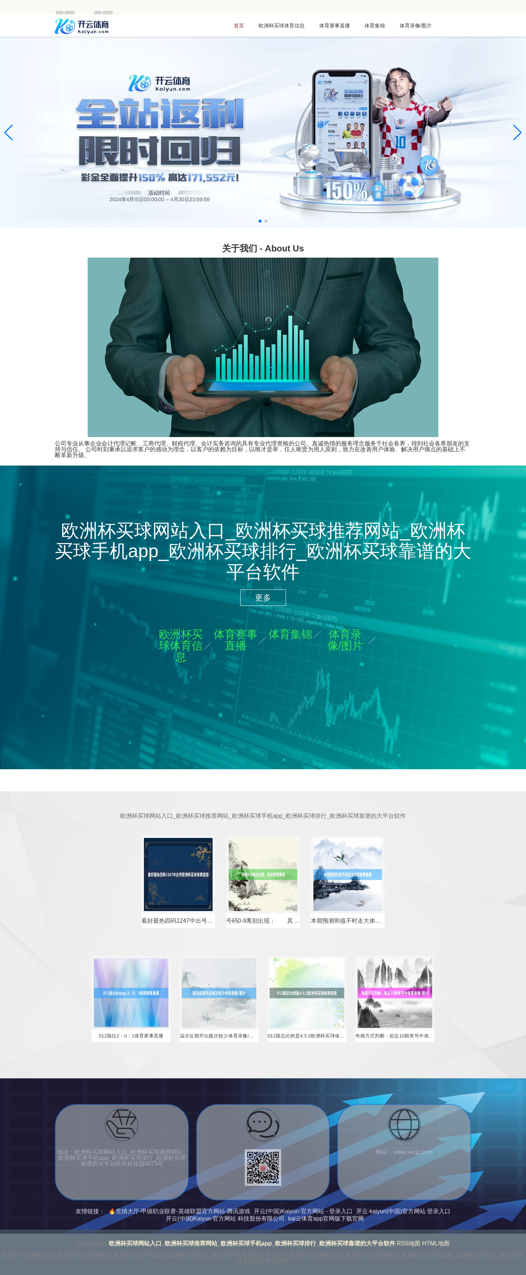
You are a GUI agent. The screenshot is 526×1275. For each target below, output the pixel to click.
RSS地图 (408, 1243)
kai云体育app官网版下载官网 (326, 1218)
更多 (263, 597)
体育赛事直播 (334, 26)
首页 (239, 26)
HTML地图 (436, 1243)
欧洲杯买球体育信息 (282, 26)
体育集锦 (375, 26)
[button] (517, 133)
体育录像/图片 (416, 26)
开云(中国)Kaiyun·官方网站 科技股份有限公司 (225, 1218)
